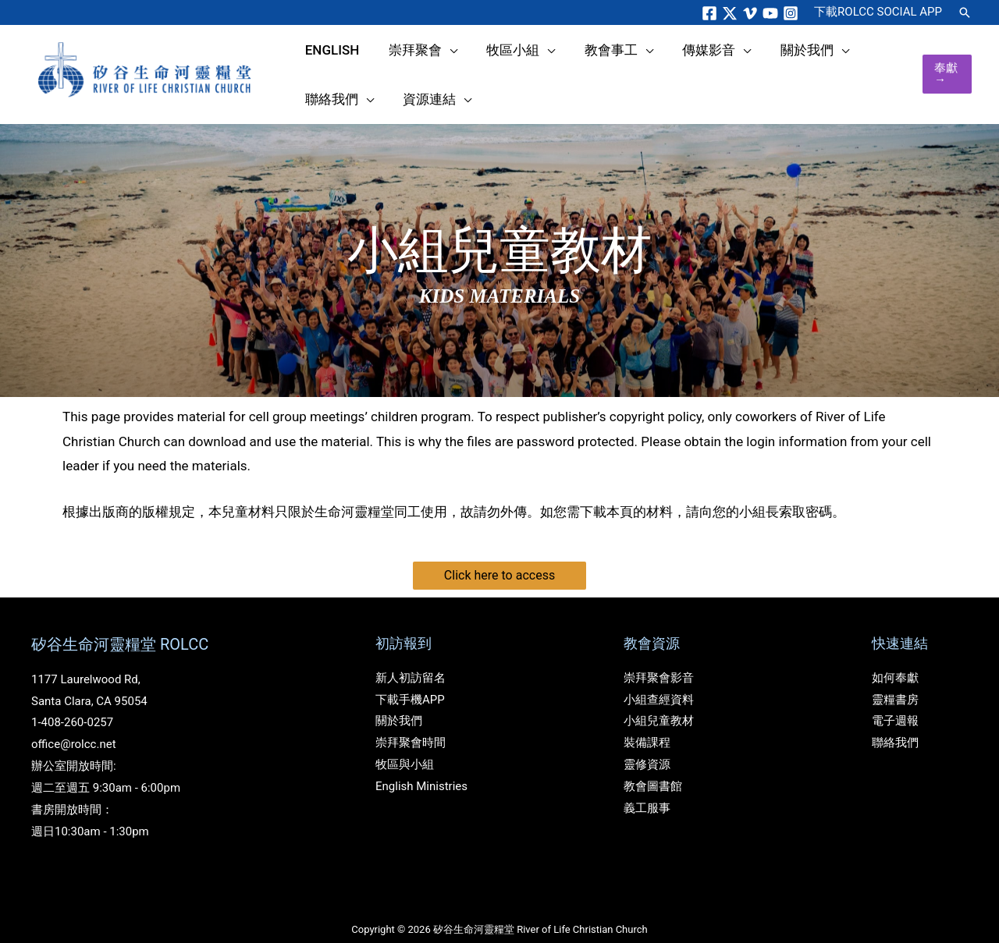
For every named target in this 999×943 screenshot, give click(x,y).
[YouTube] (770, 13)
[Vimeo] (750, 13)
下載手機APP (410, 682)
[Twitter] (730, 13)
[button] (965, 12)
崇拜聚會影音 (659, 660)
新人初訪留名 (410, 660)
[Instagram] (790, 13)
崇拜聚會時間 (410, 725)
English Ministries (421, 768)
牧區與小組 (404, 747)
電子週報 (895, 704)
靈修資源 (647, 747)
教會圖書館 (653, 768)
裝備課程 (647, 725)
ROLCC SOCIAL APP (878, 12)
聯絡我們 (895, 725)
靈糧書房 (895, 682)
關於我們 (398, 704)
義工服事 (647, 790)
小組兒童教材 (659, 704)
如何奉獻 (895, 660)
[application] (424, 67)
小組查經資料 (659, 682)
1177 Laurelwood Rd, (85, 661)
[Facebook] (709, 13)
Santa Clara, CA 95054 (89, 683)
